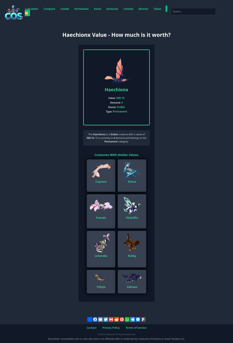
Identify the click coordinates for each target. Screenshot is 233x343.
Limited (128, 9)
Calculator (31, 9)
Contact (91, 327)
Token (157, 9)
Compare (49, 9)
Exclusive (112, 9)
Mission (143, 9)
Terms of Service (136, 327)
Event (97, 9)
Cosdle (65, 9)
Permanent (81, 9)
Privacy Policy (111, 327)
